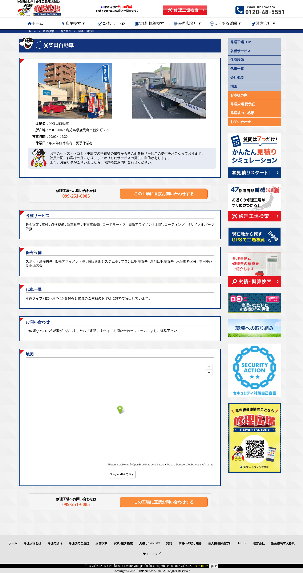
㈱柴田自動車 (86, 31)
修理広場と (190, 23)
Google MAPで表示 (122, 474)
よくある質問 (228, 23)
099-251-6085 (76, 196)
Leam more (200, 566)
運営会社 (266, 23)
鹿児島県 (65, 31)
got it (213, 566)
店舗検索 (75, 23)
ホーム (32, 31)
